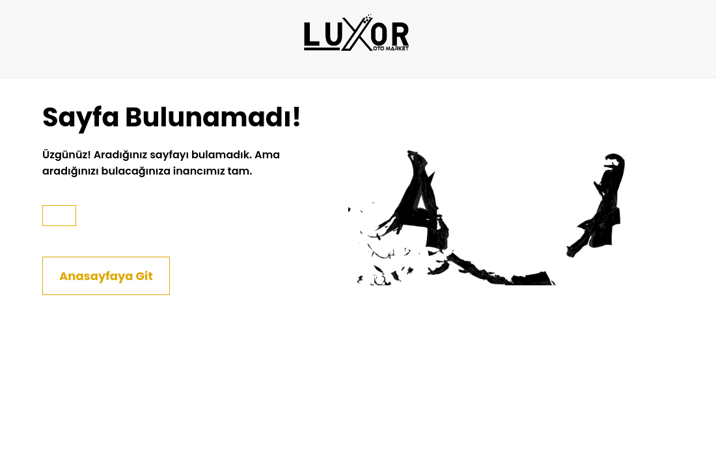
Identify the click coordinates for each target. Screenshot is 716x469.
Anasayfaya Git (106, 276)
